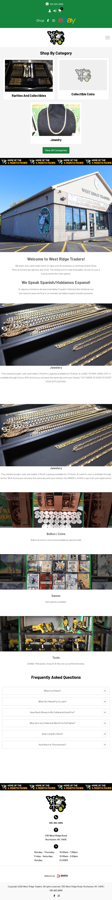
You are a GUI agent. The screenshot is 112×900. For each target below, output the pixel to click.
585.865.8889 (56, 890)
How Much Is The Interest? (52, 744)
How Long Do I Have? (52, 733)
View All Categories (56, 150)
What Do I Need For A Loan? (52, 701)
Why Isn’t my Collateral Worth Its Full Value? (52, 723)
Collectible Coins (83, 94)
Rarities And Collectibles (29, 95)
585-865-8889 (56, 4)
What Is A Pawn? (52, 690)
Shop (40, 20)
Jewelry (56, 140)
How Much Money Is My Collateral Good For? (52, 712)
